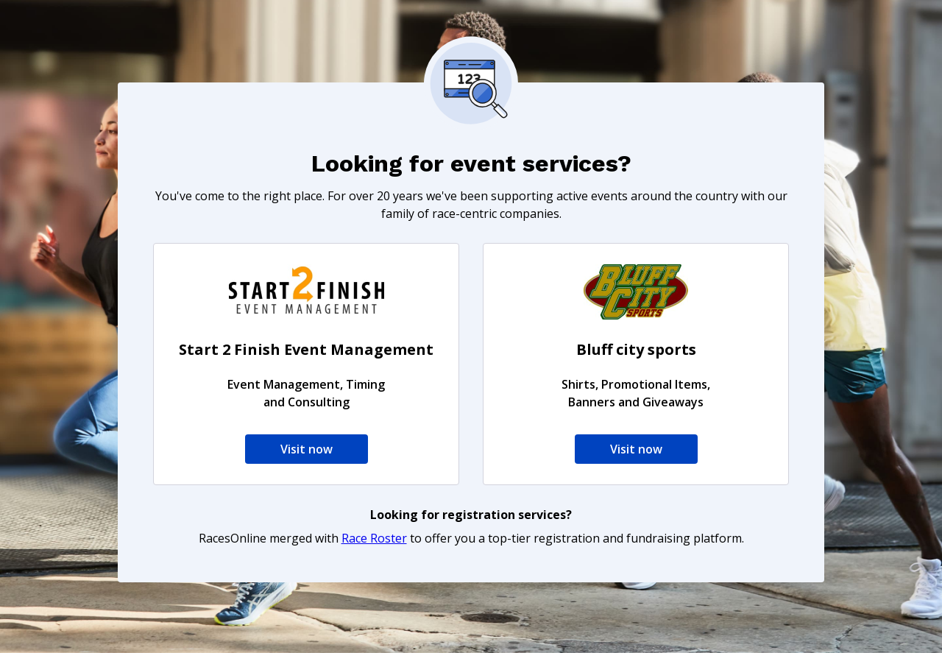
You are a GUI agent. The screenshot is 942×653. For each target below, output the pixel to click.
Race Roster (374, 538)
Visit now (306, 449)
